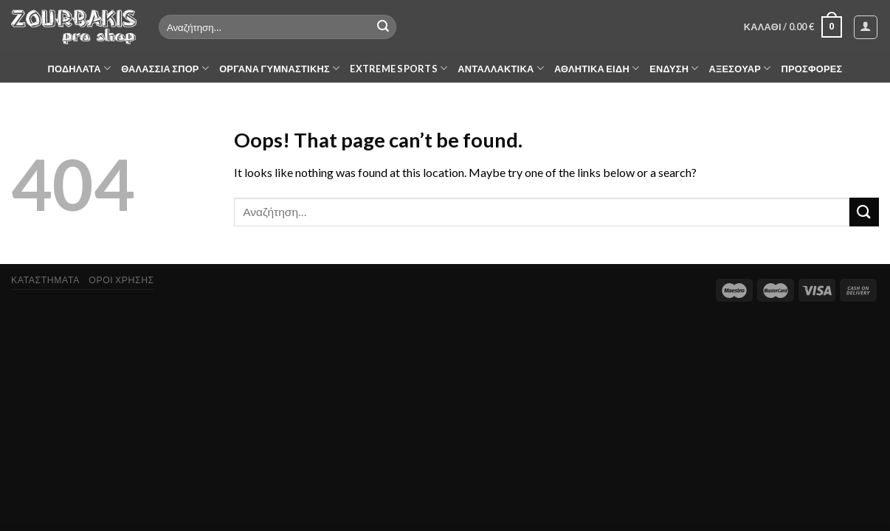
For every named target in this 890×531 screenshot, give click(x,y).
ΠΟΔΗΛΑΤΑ (79, 68)
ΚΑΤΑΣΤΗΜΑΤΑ (45, 279)
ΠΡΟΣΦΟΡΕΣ (812, 68)
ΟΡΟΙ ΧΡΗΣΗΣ (121, 279)
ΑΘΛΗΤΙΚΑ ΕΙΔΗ (596, 68)
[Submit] (383, 27)
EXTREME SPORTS (398, 68)
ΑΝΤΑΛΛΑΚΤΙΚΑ (501, 68)
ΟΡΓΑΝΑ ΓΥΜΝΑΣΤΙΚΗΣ (279, 68)
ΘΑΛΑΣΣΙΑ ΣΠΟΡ (165, 68)
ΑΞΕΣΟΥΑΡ (740, 68)
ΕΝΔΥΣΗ (673, 68)
